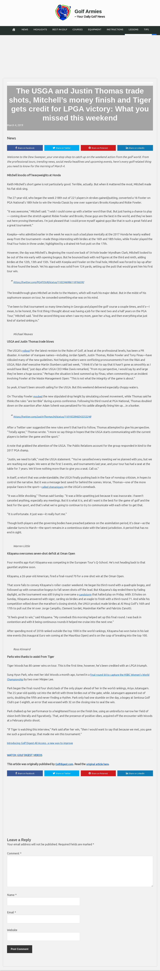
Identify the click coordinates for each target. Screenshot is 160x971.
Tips (146, 29)
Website (12, 930)
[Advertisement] (80, 55)
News (25, 29)
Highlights (40, 29)
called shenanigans (53, 487)
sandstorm (85, 594)
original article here (100, 764)
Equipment (94, 29)
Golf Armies (89, 10)
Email (11, 913)
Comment (14, 854)
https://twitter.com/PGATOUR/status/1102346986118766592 (52, 282)
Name (12, 895)
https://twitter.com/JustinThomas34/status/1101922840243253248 (56, 416)
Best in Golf (59, 29)
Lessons (133, 29)
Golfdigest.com (64, 764)
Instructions (115, 29)
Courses (77, 29)
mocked (38, 396)
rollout (26, 350)
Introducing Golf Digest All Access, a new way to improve (42, 743)
